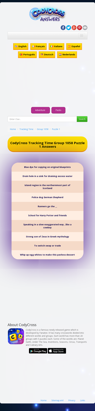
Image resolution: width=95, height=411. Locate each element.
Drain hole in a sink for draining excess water (47, 176)
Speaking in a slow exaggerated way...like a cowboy (47, 226)
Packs (58, 110)
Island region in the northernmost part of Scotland (47, 187)
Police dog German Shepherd (47, 197)
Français (38, 46)
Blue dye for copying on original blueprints (47, 167)
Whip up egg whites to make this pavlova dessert (47, 254)
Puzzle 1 (56, 129)
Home (13, 129)
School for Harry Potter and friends (47, 215)
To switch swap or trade (47, 245)
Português (27, 54)
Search (82, 119)
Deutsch (47, 54)
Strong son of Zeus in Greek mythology (47, 236)
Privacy (71, 400)
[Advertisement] (47, 83)
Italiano (56, 46)
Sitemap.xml (57, 400)
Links (82, 400)
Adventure (40, 110)
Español (74, 46)
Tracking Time (26, 129)
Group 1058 (42, 129)
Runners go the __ (47, 206)
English (20, 46)
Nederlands (67, 54)
